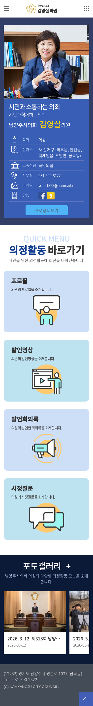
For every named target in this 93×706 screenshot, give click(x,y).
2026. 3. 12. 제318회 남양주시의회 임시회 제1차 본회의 (34, 638)
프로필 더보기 (46, 210)
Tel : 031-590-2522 (20, 679)
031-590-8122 (49, 175)
